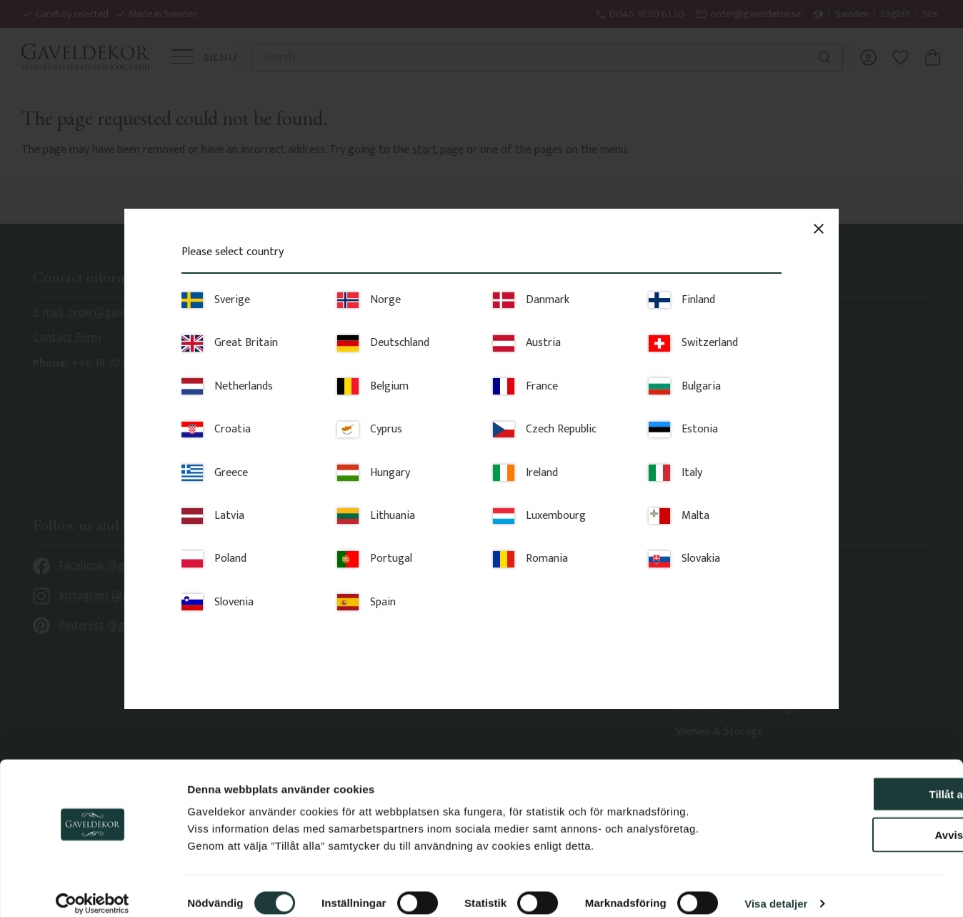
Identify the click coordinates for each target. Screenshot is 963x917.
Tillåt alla (844, 779)
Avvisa (844, 820)
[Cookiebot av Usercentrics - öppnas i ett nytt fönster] (92, 889)
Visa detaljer (775, 889)
